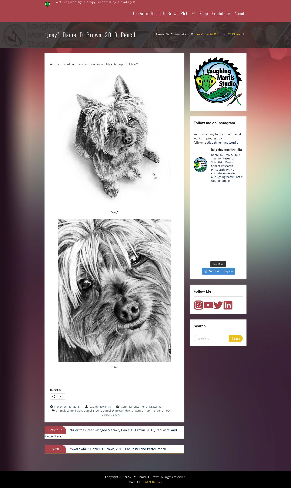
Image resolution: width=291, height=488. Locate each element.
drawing (137, 410)
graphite (149, 410)
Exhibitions (221, 13)
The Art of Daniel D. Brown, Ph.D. (161, 13)
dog (127, 410)
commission (74, 410)
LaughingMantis (100, 406)
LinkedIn (228, 305)
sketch (117, 414)
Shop (203, 13)
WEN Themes (153, 482)
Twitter (218, 305)
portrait (107, 414)
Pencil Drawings (151, 406)
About (240, 13)
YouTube (208, 305)
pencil (160, 410)
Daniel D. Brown (113, 410)
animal (60, 410)
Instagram (198, 305)
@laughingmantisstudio (222, 142)
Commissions (129, 406)
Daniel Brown (92, 410)
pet (168, 410)
